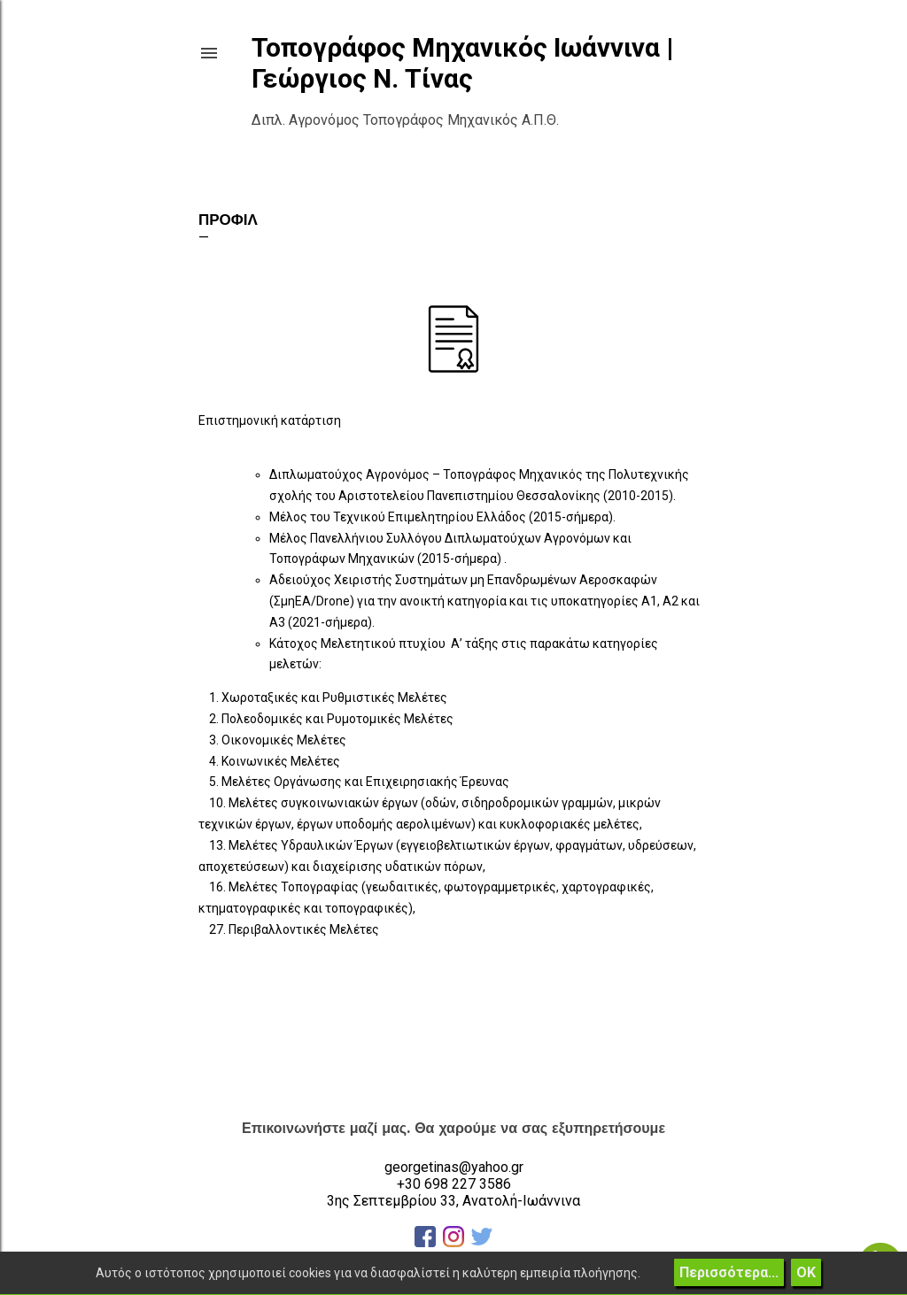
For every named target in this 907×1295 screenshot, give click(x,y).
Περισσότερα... (729, 1272)
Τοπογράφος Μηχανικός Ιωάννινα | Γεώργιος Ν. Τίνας (462, 63)
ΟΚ (806, 1272)
